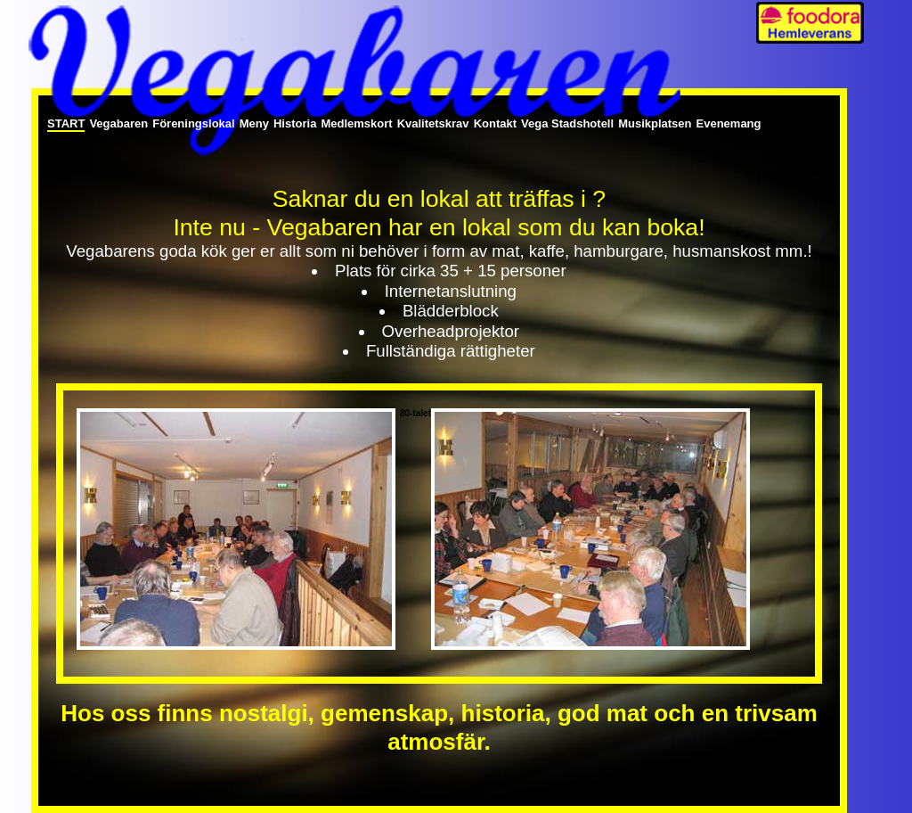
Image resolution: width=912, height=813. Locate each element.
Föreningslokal (193, 123)
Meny (254, 123)
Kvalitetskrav (433, 123)
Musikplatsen (654, 123)
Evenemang (728, 123)
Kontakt (495, 123)
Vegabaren (118, 123)
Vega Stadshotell (567, 123)
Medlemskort (356, 123)
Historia (294, 123)
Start (66, 123)
